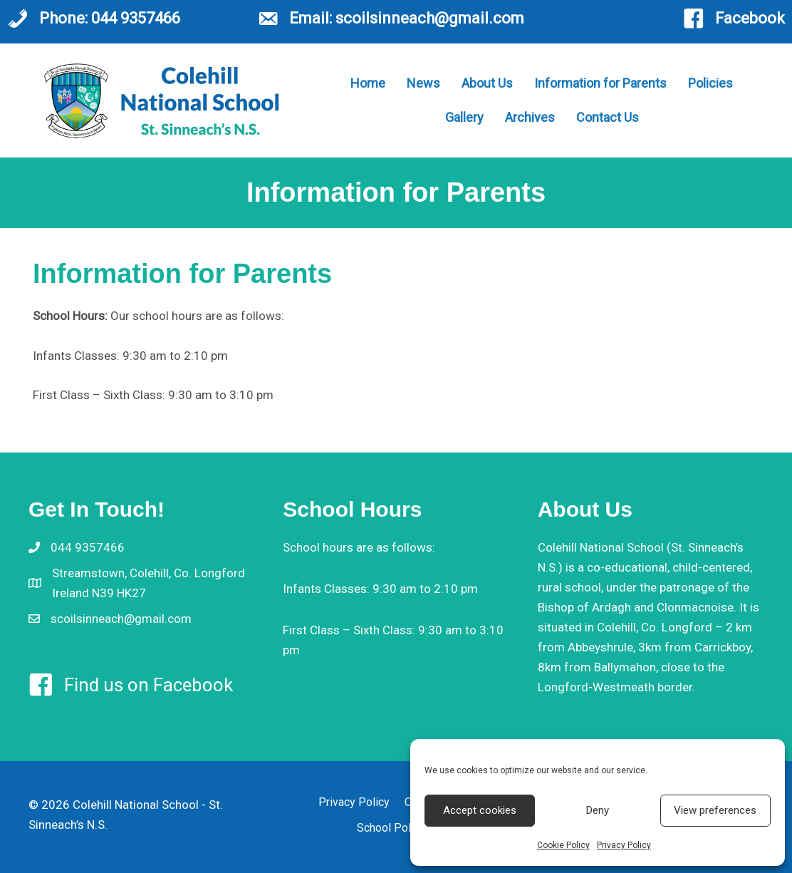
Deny (597, 810)
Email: (312, 18)
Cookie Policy (563, 845)
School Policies (396, 828)
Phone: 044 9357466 (109, 18)
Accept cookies (479, 810)
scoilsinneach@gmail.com (429, 18)
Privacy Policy (624, 845)
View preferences (715, 810)
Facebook (750, 18)
